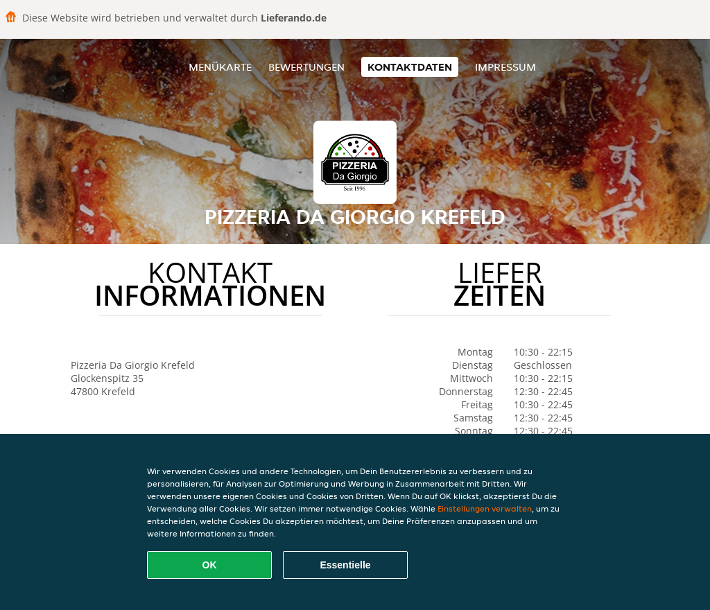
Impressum (505, 67)
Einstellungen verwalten (485, 508)
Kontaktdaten (409, 67)
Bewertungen (306, 67)
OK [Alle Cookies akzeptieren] (209, 564)
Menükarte (220, 67)
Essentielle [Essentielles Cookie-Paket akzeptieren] (345, 564)
